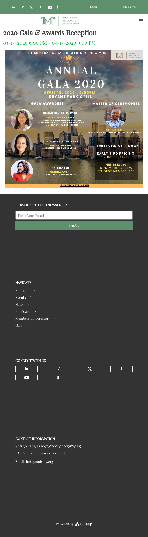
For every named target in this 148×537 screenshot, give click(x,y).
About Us (22, 290)
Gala (18, 325)
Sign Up (74, 225)
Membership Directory (32, 318)
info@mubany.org (39, 461)
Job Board (22, 311)
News (19, 304)
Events (20, 297)
